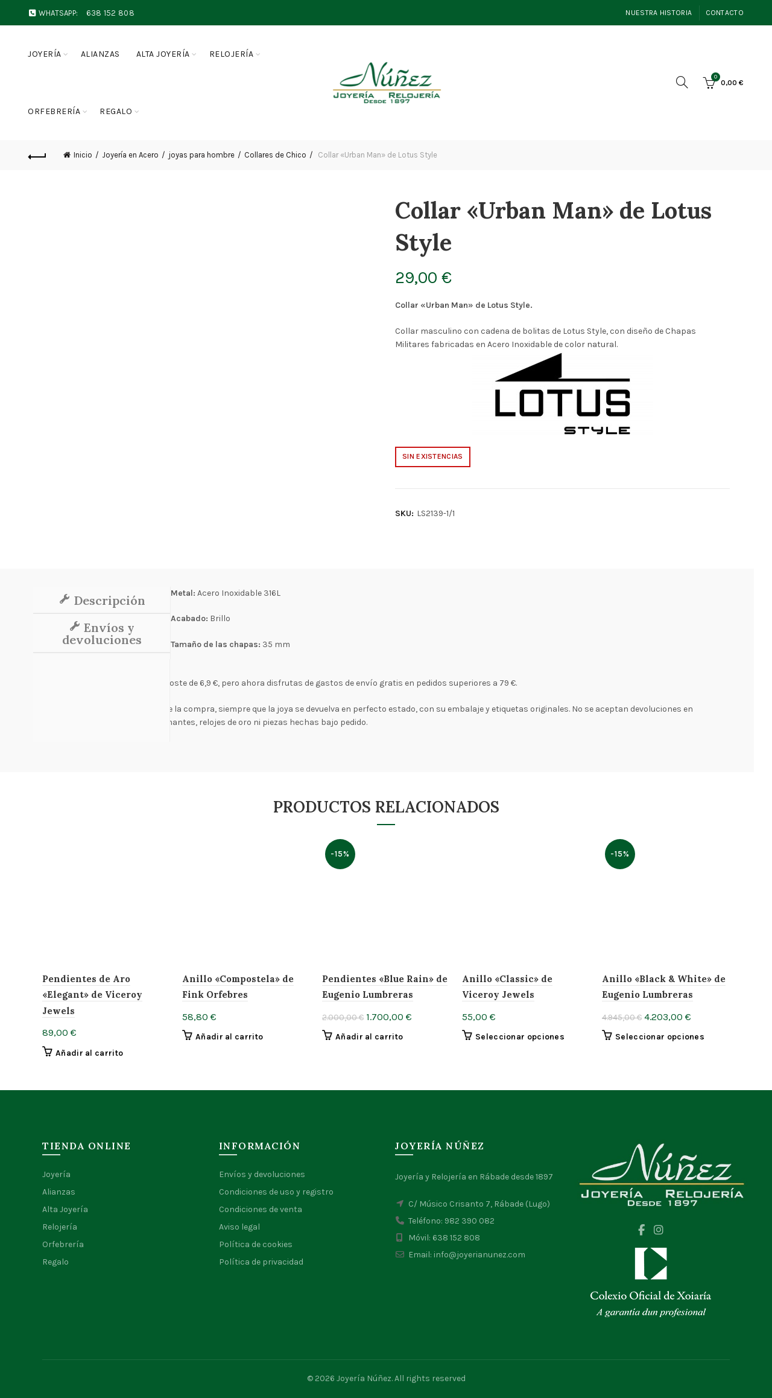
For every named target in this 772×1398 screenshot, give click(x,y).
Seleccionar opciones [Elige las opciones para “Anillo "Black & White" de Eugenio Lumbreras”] (659, 1037)
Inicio (83, 154)
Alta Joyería (65, 1209)
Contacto (725, 12)
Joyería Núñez (364, 1378)
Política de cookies (256, 1244)
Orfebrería (54, 111)
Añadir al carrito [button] (89, 1053)
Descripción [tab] (108, 600)
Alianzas (100, 54)
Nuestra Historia (658, 12)
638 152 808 (110, 13)
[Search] (682, 82)
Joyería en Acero (130, 154)
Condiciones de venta (260, 1209)
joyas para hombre (201, 154)
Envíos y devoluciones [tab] (102, 633)
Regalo (116, 111)
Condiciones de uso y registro (276, 1192)
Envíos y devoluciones (262, 1174)
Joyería (45, 54)
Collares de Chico (275, 154)
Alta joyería (163, 54)
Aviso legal (239, 1227)
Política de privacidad (261, 1262)
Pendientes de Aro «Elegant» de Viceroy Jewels (92, 995)
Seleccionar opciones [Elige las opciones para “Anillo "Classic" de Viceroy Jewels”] (520, 1037)
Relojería (231, 54)
